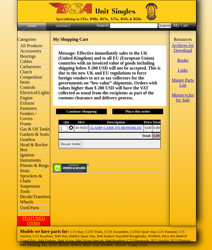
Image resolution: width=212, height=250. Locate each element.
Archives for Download (183, 48)
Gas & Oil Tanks (35, 129)
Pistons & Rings (34, 165)
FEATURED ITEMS (33, 221)
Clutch (26, 72)
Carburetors (30, 66)
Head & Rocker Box (34, 147)
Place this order (137, 111)
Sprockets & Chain (31, 178)
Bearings (28, 56)
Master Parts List (183, 82)
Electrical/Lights (35, 92)
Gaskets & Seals (34, 134)
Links (183, 70)
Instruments (30, 160)
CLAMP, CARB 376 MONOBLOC (115, 128)
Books (183, 60)
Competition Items (31, 79)
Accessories (30, 51)
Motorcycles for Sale (183, 97)
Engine (26, 97)
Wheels (26, 202)
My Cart (180, 25)
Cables (26, 61)
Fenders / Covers (28, 116)
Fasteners (28, 108)
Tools (25, 191)
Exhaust (27, 103)
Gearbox (27, 139)
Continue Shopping (81, 111)
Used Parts (29, 207)
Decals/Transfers (35, 196)
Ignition (27, 155)
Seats (25, 170)
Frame (25, 123)
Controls (27, 87)
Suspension (30, 186)
